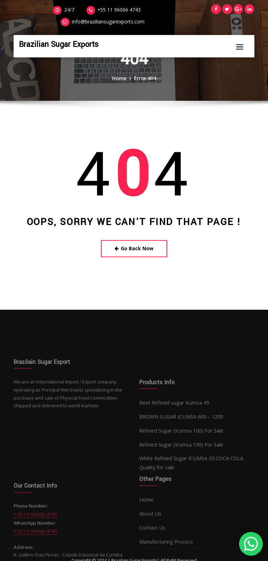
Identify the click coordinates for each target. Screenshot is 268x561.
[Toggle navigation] (239, 35)
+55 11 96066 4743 (79, 10)
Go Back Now (134, 247)
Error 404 (144, 83)
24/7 (33, 10)
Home (120, 83)
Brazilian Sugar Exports (53, 31)
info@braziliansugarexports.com (154, 10)
